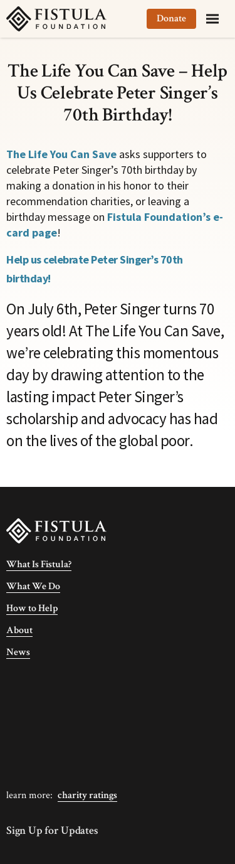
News (18, 652)
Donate (171, 18)
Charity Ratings (87, 795)
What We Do (33, 586)
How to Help (32, 608)
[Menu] (212, 19)
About (19, 630)
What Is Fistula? (38, 564)
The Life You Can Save (61, 154)
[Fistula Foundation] (56, 529)
